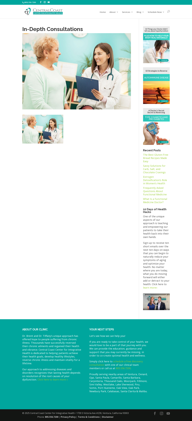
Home (103, 12)
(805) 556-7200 (30, 2)
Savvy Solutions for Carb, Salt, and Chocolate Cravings (154, 169)
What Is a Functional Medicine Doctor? (155, 200)
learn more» (150, 287)
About (112, 12)
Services (126, 12)
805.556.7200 (123, 368)
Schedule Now (155, 12)
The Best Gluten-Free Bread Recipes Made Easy (155, 158)
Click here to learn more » (52, 379)
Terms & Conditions (89, 416)
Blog (139, 12)
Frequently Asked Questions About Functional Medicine (155, 191)
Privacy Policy (68, 416)
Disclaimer (108, 416)
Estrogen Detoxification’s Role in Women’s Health (155, 180)
